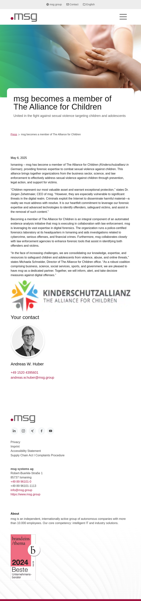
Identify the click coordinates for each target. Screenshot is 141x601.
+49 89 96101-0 (21, 481)
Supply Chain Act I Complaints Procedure (38, 455)
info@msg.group (21, 490)
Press (14, 134)
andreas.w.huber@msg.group (32, 377)
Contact (72, 4)
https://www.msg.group (25, 494)
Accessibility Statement (26, 450)
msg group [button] (54, 5)
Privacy (15, 442)
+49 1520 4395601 (24, 372)
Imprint (15, 446)
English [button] (89, 5)
